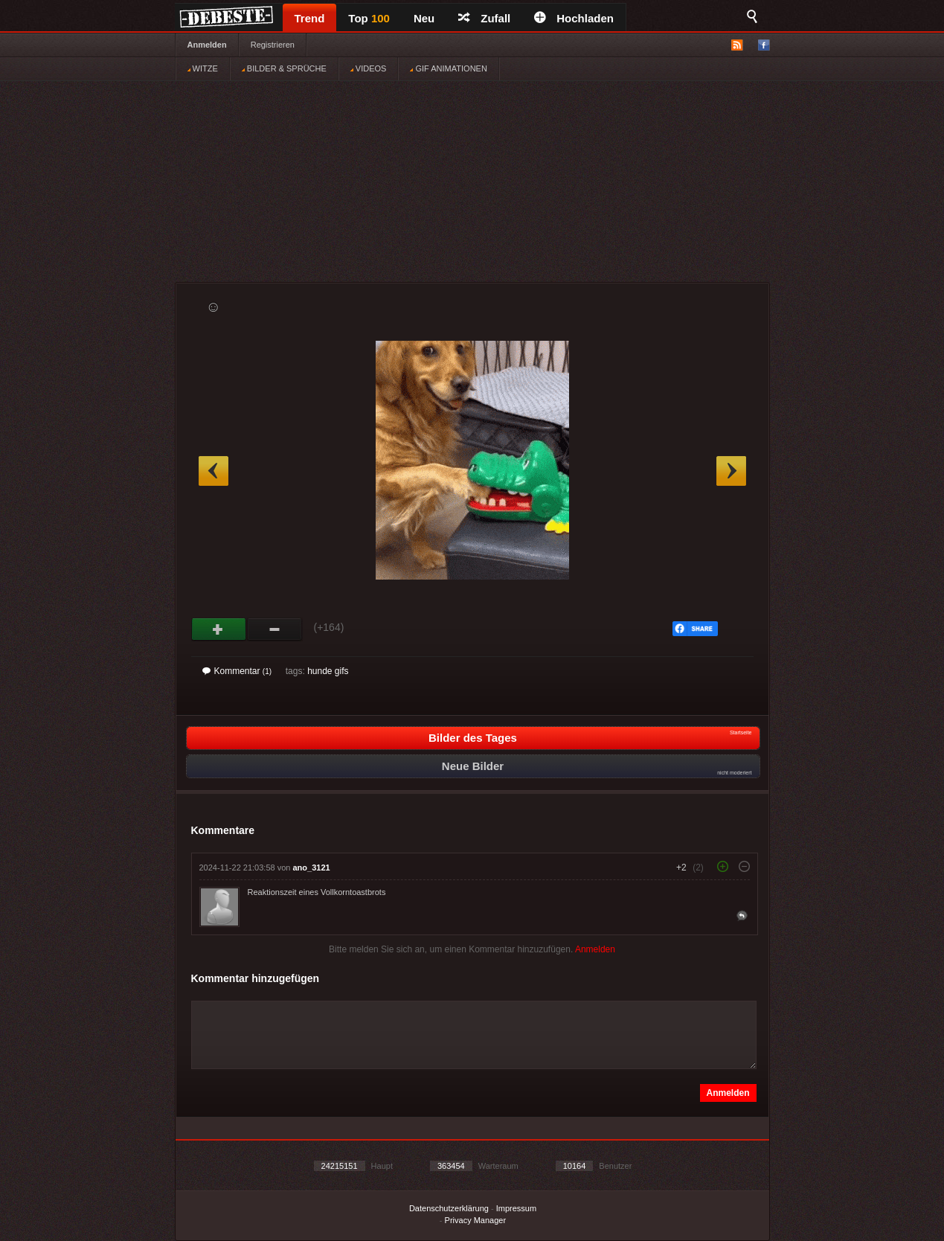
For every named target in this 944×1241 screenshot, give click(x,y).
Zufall (484, 18)
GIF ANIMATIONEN (448, 68)
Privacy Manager (476, 1220)
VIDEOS (368, 68)
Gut (219, 629)
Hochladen (574, 18)
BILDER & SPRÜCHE (284, 68)
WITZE (202, 68)
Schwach (275, 629)
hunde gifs (327, 671)
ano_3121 (311, 867)
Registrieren (273, 44)
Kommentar (237, 671)
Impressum (516, 1208)
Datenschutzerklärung (449, 1208)
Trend (310, 18)
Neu (424, 18)
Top (369, 18)
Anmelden (207, 44)
